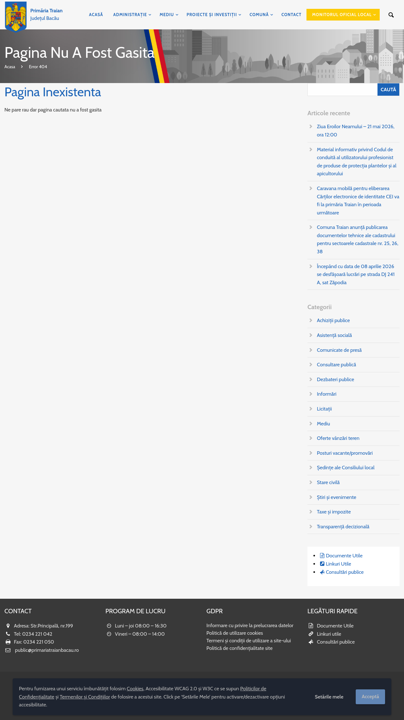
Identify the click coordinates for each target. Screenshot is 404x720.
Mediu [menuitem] (167, 14)
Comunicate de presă (339, 350)
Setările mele (329, 697)
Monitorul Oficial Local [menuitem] (342, 14)
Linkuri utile (329, 634)
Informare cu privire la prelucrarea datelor (250, 625)
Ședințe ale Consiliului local (345, 468)
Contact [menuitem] (292, 14)
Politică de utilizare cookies (234, 633)
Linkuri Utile (338, 564)
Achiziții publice (333, 320)
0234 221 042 (37, 634)
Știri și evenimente (336, 497)
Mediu (323, 424)
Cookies (135, 689)
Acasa (9, 66)
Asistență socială (334, 335)
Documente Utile (344, 556)
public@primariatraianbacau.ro (47, 650)
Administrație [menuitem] (130, 14)
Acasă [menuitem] (96, 14)
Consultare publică (336, 365)
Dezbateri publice (335, 379)
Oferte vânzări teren (338, 438)
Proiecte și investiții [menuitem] (212, 14)
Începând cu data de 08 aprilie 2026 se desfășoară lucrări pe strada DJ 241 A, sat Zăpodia (356, 274)
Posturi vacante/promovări (345, 453)
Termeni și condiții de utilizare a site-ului (248, 641)
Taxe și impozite (334, 512)
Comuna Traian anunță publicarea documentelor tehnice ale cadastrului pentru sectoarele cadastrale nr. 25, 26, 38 (357, 239)
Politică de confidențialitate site (239, 648)
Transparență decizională (343, 527)
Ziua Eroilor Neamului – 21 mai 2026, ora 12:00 (356, 130)
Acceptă (370, 696)
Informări (326, 394)
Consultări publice (345, 572)
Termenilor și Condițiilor (85, 697)
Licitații (324, 409)
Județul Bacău (46, 14)
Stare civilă (328, 482)
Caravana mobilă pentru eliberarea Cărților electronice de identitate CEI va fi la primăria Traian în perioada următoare (358, 200)
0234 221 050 (38, 642)
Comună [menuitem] (259, 14)
